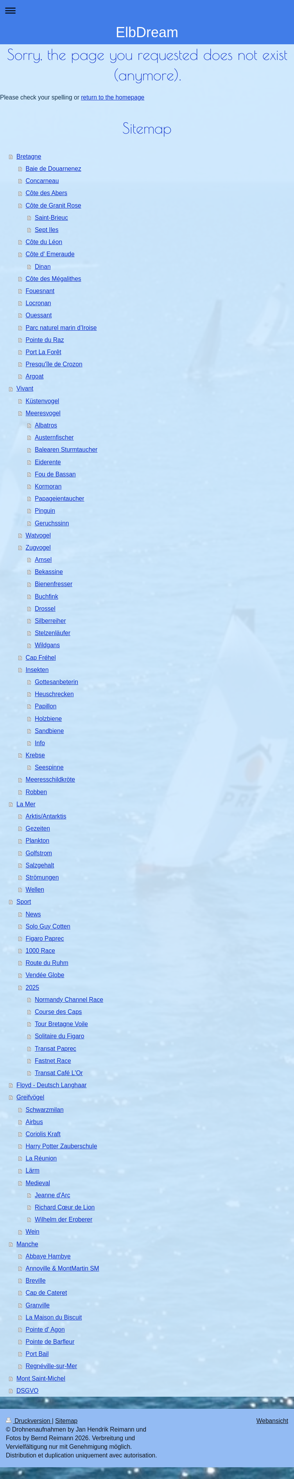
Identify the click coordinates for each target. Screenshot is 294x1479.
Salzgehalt (40, 865)
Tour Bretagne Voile (61, 1024)
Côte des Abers (47, 193)
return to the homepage (112, 97)
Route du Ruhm (47, 962)
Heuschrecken (54, 694)
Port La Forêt (43, 352)
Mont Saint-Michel (40, 1378)
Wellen (35, 889)
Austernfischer (54, 437)
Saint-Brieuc (51, 217)
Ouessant (39, 315)
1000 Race (40, 950)
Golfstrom (39, 853)
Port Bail (37, 1353)
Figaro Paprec (45, 938)
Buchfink (46, 596)
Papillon (45, 706)
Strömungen (42, 877)
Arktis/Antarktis (46, 816)
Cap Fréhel (41, 657)
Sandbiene (49, 731)
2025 (32, 987)
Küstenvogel (42, 401)
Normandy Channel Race (69, 999)
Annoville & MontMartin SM (62, 1268)
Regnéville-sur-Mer (51, 1366)
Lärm (33, 1170)
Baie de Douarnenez (53, 168)
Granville (38, 1305)
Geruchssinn (52, 523)
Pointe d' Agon (45, 1329)
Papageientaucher (59, 498)
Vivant (24, 388)
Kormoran (48, 486)
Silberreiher (50, 620)
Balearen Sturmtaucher (66, 449)
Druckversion (29, 1420)
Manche (27, 1244)
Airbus (34, 1122)
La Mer (26, 804)
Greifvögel (30, 1097)
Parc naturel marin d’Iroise (61, 327)
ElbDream (147, 32)
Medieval (38, 1183)
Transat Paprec (55, 1048)
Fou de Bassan (55, 474)
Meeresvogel (43, 413)
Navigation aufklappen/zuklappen (147, 10)
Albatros (46, 425)
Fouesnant (40, 291)
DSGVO (27, 1390)
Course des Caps (58, 1011)
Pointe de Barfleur (50, 1341)
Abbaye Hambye (48, 1256)
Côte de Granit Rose (53, 205)
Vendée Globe (45, 975)
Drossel (45, 608)
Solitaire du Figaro (59, 1036)
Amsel (43, 559)
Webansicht (272, 1420)
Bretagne (28, 156)
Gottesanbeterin (56, 682)
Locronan (38, 303)
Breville (36, 1280)
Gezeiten (38, 828)
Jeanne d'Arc (52, 1195)
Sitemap (66, 1420)
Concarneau (42, 180)
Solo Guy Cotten (48, 926)
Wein (32, 1231)
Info (40, 743)
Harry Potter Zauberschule (61, 1146)
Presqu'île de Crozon (54, 364)
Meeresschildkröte (50, 779)
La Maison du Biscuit (54, 1317)
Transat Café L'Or (59, 1073)
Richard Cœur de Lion (65, 1207)
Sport (23, 901)
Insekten (37, 669)
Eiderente (48, 462)
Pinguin (45, 510)
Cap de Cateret (46, 1292)
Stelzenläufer (52, 633)
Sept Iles (47, 229)
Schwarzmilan (45, 1109)
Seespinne (49, 767)
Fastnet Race (53, 1060)
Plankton (38, 840)
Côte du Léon (44, 242)
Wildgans (47, 645)
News (33, 914)
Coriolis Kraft (43, 1134)
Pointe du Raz (45, 340)
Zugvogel (38, 547)
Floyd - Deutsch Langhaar (51, 1085)
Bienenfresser (53, 584)
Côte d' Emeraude (50, 254)
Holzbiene (48, 718)
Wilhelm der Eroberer (63, 1219)
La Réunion (41, 1158)
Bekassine (49, 571)
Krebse (35, 755)
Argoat (35, 376)
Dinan (43, 266)
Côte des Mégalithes (53, 278)
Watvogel (38, 535)
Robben (36, 792)
